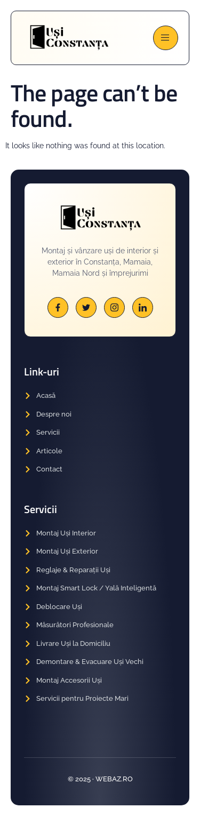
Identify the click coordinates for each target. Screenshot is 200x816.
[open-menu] (165, 38)
